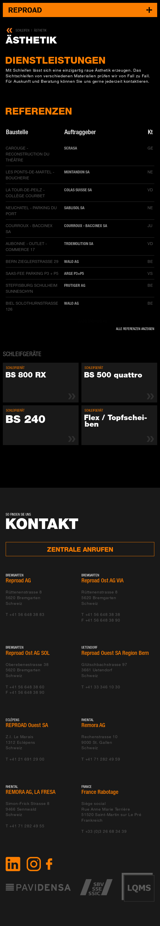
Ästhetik (40, 30)
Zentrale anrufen (80, 549)
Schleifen (23, 30)
